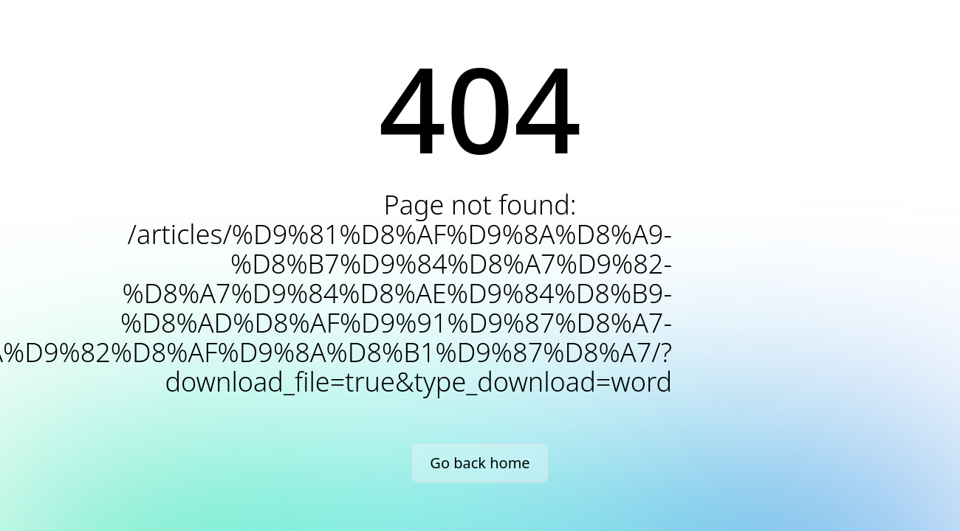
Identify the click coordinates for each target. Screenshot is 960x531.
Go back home (479, 463)
